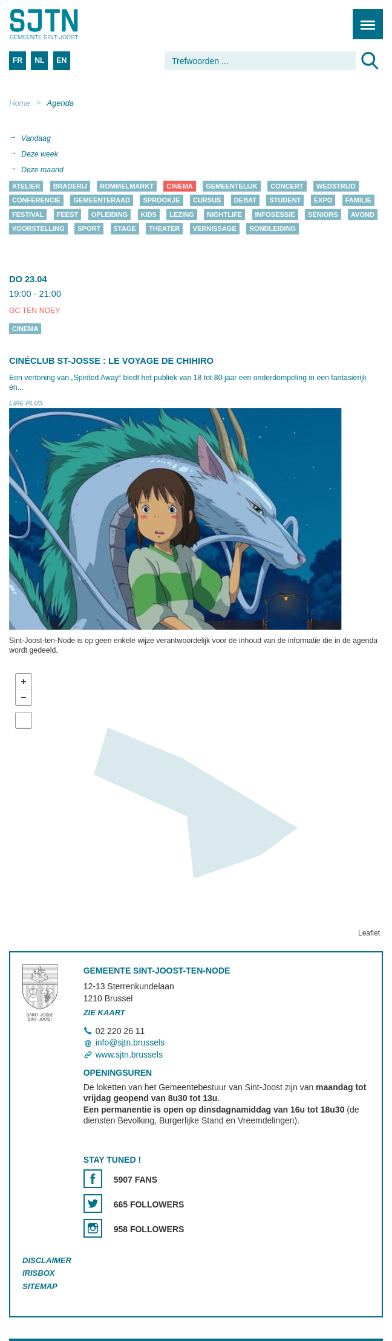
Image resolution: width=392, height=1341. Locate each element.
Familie (358, 200)
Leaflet (369, 933)
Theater (164, 229)
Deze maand (42, 170)
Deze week (39, 154)
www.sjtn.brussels (129, 1054)
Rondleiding (272, 229)
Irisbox (38, 1273)
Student (285, 200)
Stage (125, 229)
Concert (286, 186)
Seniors (323, 214)
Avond (362, 214)
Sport (88, 229)
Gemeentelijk (232, 186)
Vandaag (36, 138)
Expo (323, 200)
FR (17, 60)
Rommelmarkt (127, 186)
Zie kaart (104, 1012)
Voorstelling (38, 229)
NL (39, 60)
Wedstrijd (336, 186)
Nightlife (224, 214)
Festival (28, 214)
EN (61, 60)
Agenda (60, 103)
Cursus (207, 200)
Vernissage (215, 229)
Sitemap (39, 1286)
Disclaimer (46, 1260)
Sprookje (161, 200)
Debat (245, 200)
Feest (67, 214)
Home (19, 103)
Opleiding (109, 214)
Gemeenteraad (101, 200)
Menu (364, 18)
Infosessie (275, 214)
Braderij (70, 186)
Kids (149, 214)
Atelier (26, 186)
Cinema (179, 186)
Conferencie (36, 200)
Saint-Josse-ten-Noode (61, 24)
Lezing (181, 214)
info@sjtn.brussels (130, 1043)
